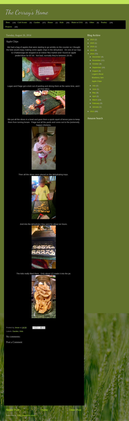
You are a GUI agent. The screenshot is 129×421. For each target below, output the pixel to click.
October (95, 64)
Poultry (104, 22)
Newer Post (12, 409)
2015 (92, 50)
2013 (92, 111)
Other (91, 22)
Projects (8, 27)
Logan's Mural (97, 74)
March (95, 100)
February (96, 103)
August (95, 71)
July (94, 86)
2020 (92, 43)
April (94, 96)
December (96, 57)
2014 (92, 54)
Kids (61, 22)
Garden (37, 22)
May (94, 93)
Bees (8, 22)
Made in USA (77, 22)
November (96, 60)
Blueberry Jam (98, 78)
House (50, 22)
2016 (92, 47)
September (97, 67)
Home (44, 409)
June (94, 89)
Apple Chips (97, 81)
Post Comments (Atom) (26, 415)
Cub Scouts (22, 22)
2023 (92, 40)
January (95, 107)
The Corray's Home (26, 12)
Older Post (75, 409)
